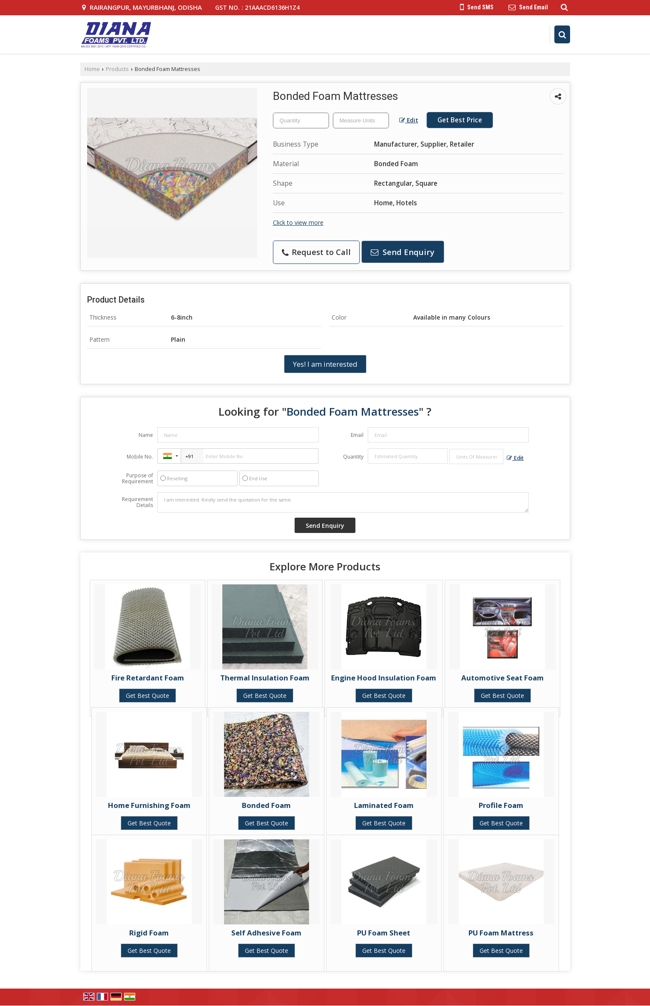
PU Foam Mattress (501, 933)
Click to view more (298, 222)
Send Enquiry (402, 252)
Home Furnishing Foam (149, 805)
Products (117, 69)
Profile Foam (501, 805)
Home (92, 69)
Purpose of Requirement (137, 479)
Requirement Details (137, 502)
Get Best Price (459, 120)
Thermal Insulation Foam (264, 678)
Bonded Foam (266, 805)
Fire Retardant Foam (147, 678)
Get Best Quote (147, 695)
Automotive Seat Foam (502, 678)
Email (357, 435)
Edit (408, 120)
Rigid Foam (149, 933)
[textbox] (361, 120)
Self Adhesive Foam (266, 933)
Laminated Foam (384, 805)
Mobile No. (140, 456)
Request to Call (316, 252)
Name (146, 435)
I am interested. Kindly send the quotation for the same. (343, 502)
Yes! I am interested (325, 364)
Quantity (353, 456)
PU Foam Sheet (383, 933)
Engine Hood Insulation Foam (383, 678)
